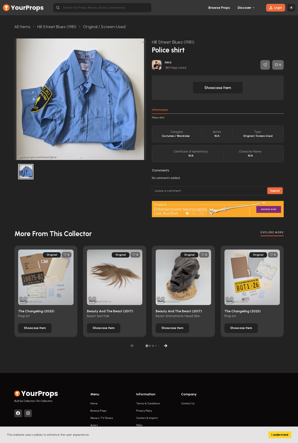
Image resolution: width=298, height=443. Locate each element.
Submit (275, 191)
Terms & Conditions (148, 403)
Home (94, 403)
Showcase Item (217, 87)
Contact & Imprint (147, 418)
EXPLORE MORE (272, 232)
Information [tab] (160, 110)
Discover (244, 8)
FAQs (139, 425)
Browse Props (219, 8)
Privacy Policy (144, 410)
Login (275, 7)
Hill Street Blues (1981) (173, 42)
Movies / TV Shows (101, 418)
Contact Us (187, 403)
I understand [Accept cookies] (279, 434)
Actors (94, 425)
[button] (80, 157)
